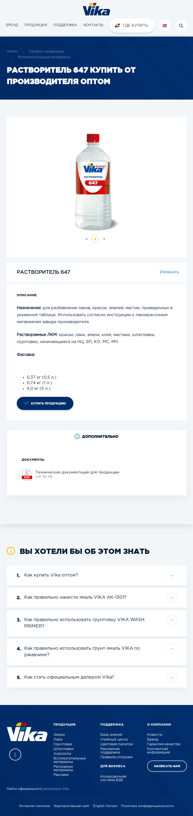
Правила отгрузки (116, 757)
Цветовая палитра (116, 744)
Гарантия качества (163, 744)
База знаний (111, 734)
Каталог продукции (46, 51)
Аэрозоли (62, 753)
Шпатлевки (63, 749)
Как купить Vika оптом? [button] (47, 575)
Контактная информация (158, 751)
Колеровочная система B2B (113, 778)
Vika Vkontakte (15, 754)
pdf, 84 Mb (77, 474)
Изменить (169, 272)
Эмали (59, 734)
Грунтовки (62, 744)
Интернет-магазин (34, 806)
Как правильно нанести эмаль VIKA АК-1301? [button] (72, 597)
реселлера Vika (56, 789)
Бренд (152, 739)
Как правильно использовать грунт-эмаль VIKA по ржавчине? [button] (78, 651)
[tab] (97, 436)
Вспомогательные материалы (44, 57)
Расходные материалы (63, 768)
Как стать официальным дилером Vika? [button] (65, 677)
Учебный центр (114, 739)
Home (12, 51)
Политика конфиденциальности (147, 806)
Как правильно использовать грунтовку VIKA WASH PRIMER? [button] (81, 622)
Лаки (57, 739)
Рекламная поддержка (110, 751)
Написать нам (167, 766)
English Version (105, 806)
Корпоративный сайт (71, 806)
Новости (154, 734)
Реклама (60, 774)
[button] (35, 25)
